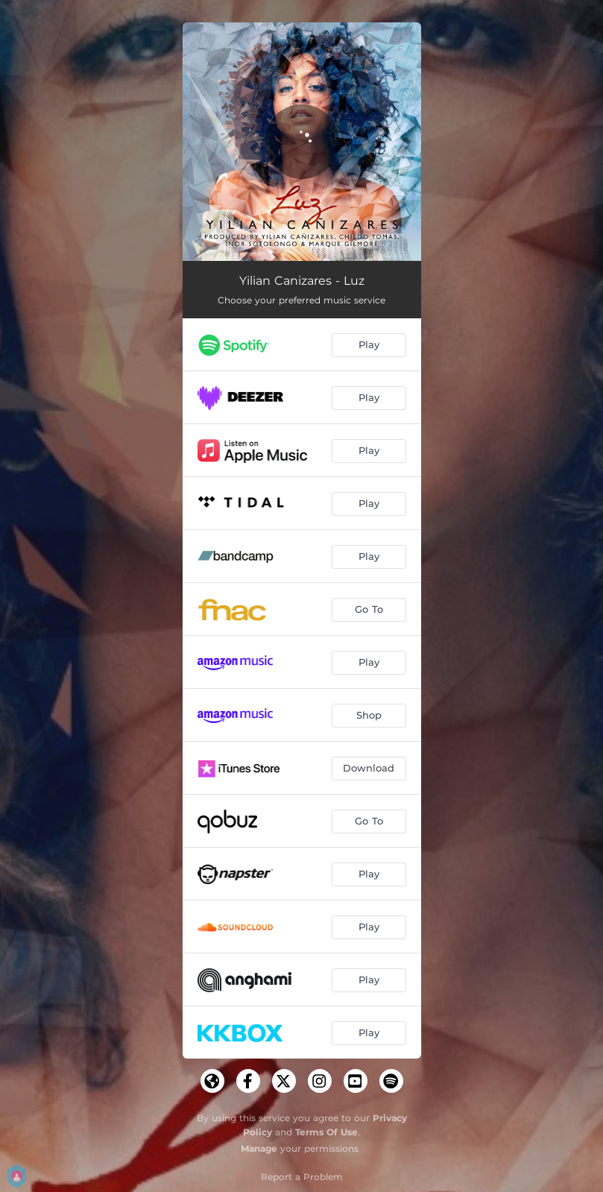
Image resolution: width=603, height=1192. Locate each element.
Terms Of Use (326, 1132)
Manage (259, 1148)
